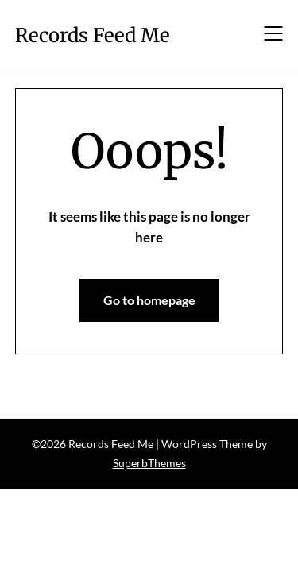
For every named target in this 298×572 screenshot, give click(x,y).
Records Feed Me (92, 35)
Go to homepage (149, 299)
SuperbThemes (149, 463)
